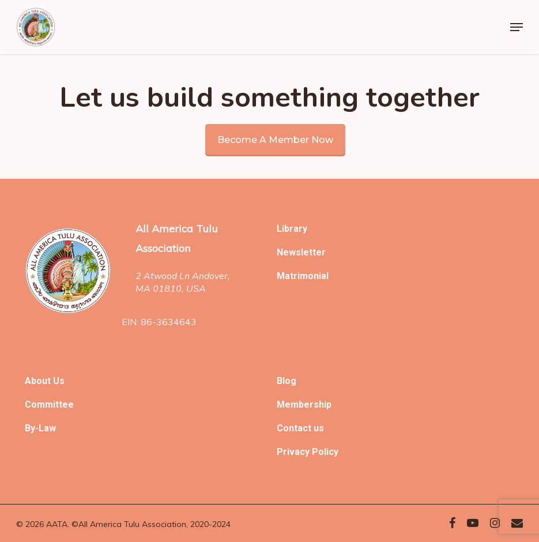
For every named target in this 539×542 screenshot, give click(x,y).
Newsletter (301, 252)
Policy (325, 451)
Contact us (300, 428)
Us (59, 380)
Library (292, 228)
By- (32, 428)
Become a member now (275, 139)
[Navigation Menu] (516, 27)
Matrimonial (303, 275)
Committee (49, 404)
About (39, 380)
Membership (304, 404)
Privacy (294, 451)
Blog (286, 380)
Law (47, 428)
